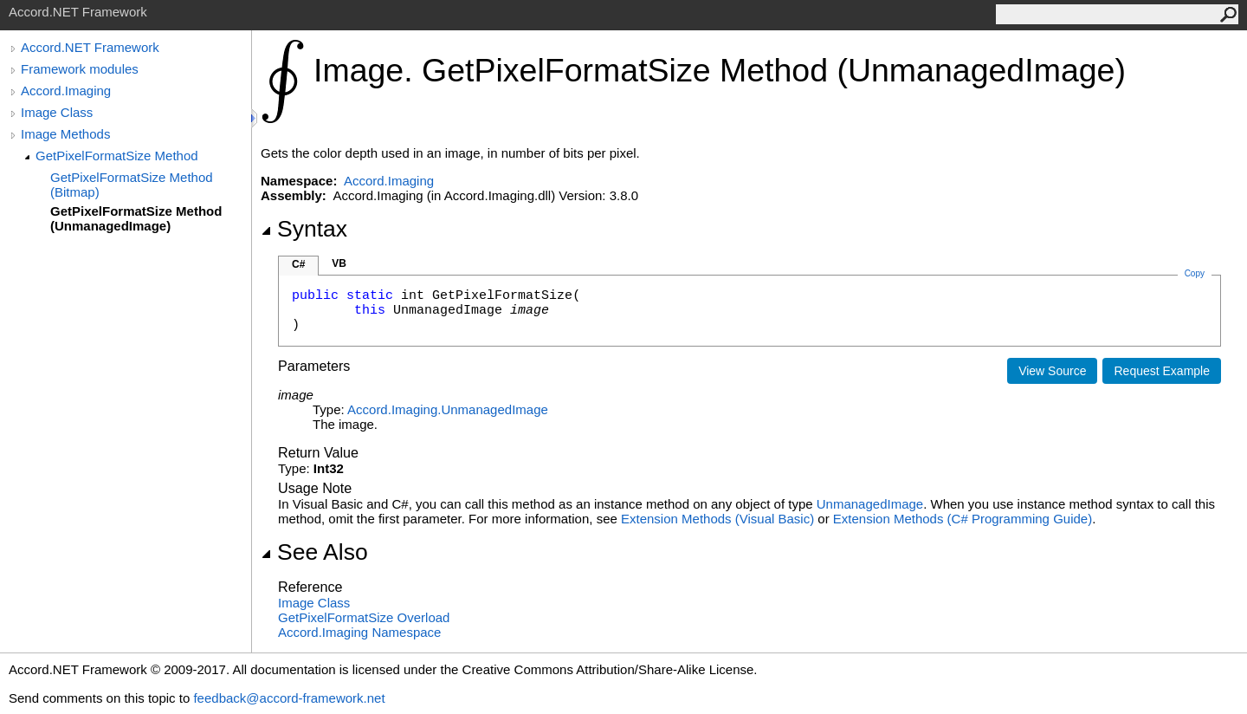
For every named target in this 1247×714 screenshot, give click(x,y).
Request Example (1162, 371)
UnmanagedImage (870, 504)
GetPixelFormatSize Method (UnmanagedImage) (136, 218)
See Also (314, 552)
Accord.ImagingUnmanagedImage (447, 409)
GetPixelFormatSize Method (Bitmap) (131, 184)
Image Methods (65, 134)
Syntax (304, 229)
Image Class (57, 112)
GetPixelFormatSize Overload (363, 617)
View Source (1052, 371)
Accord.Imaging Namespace (359, 632)
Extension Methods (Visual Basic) (717, 518)
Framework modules (80, 69)
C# (298, 264)
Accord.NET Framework (90, 47)
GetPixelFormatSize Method (117, 155)
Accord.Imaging (66, 90)
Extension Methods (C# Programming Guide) (962, 518)
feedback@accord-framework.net (288, 698)
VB (339, 263)
